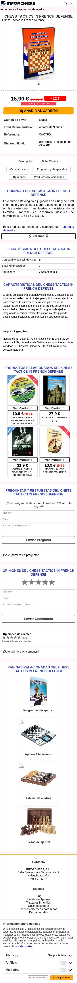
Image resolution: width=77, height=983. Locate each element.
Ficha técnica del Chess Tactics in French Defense (38, 251)
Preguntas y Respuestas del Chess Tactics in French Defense (38, 492)
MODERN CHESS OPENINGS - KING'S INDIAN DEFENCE (22, 420)
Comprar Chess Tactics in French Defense (38, 193)
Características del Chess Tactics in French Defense (38, 286)
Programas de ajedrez (31, 9)
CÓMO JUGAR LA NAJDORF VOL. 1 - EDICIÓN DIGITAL (22, 472)
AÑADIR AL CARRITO (38, 111)
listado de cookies (22, 946)
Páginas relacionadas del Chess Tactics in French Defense (38, 669)
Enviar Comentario (38, 619)
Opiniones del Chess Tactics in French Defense (38, 572)
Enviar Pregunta (38, 540)
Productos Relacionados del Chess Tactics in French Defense (38, 369)
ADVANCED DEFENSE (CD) (54, 419)
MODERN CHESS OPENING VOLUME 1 (54, 470)
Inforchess (7, 9)
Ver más (38, 236)
